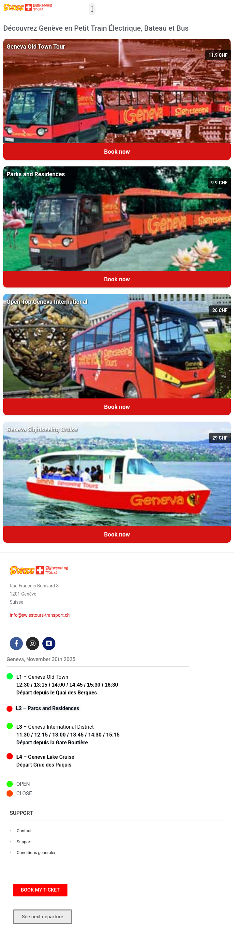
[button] (92, 9)
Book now (117, 151)
